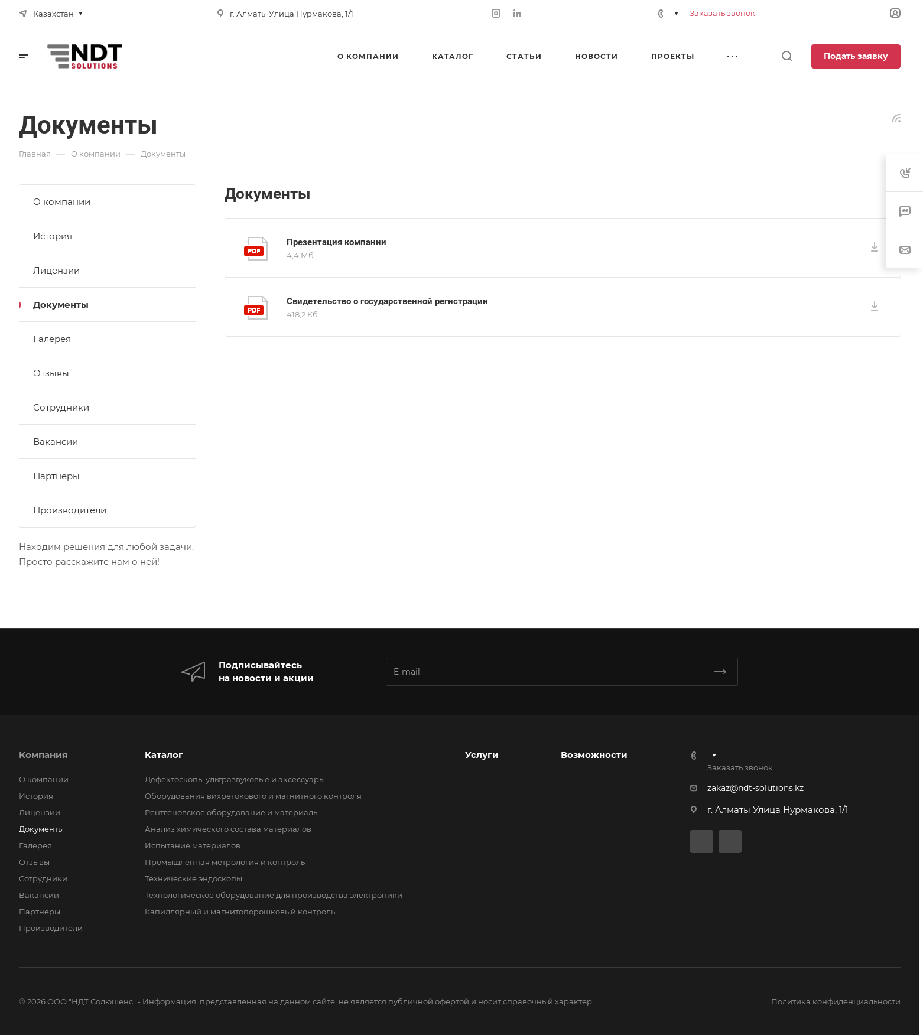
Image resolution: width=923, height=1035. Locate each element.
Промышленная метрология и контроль (225, 862)
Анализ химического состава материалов (228, 829)
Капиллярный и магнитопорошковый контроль (240, 911)
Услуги (482, 754)
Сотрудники (61, 407)
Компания (43, 754)
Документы (61, 304)
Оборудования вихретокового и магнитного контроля (253, 795)
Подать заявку (856, 56)
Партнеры (56, 475)
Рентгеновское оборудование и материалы (232, 812)
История (52, 236)
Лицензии (56, 270)
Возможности (594, 754)
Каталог (164, 754)
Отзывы (51, 373)
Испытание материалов (192, 845)
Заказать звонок (722, 13)
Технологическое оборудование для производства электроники (273, 895)
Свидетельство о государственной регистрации (387, 301)
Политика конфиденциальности (836, 1001)
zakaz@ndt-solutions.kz (755, 788)
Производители (69, 510)
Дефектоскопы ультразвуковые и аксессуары (235, 779)
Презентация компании (336, 242)
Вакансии (55, 441)
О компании (61, 201)
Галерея (52, 338)
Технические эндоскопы (193, 878)
